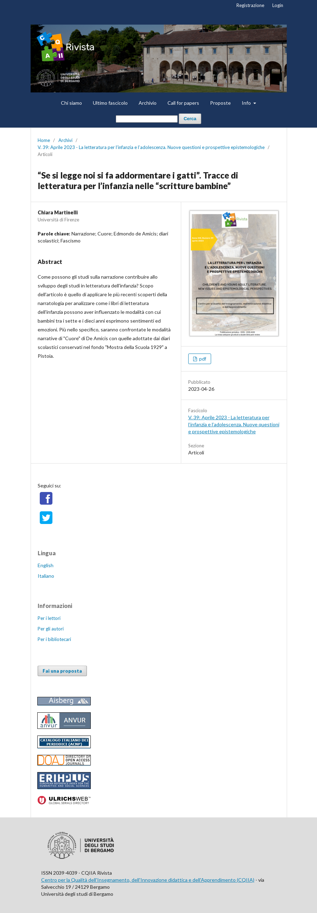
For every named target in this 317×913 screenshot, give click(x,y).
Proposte (220, 103)
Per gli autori (51, 629)
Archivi (65, 140)
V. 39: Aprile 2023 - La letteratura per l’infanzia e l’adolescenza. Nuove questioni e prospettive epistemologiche (151, 147)
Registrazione (250, 5)
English (45, 565)
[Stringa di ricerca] (147, 119)
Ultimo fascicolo (110, 103)
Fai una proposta (62, 671)
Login (277, 5)
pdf (202, 359)
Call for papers (183, 103)
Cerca (190, 118)
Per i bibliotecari (54, 639)
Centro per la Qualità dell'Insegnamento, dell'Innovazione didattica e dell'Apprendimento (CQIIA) (147, 880)
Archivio (148, 103)
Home (44, 140)
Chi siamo (71, 103)
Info (247, 103)
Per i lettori (49, 618)
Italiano (46, 576)
